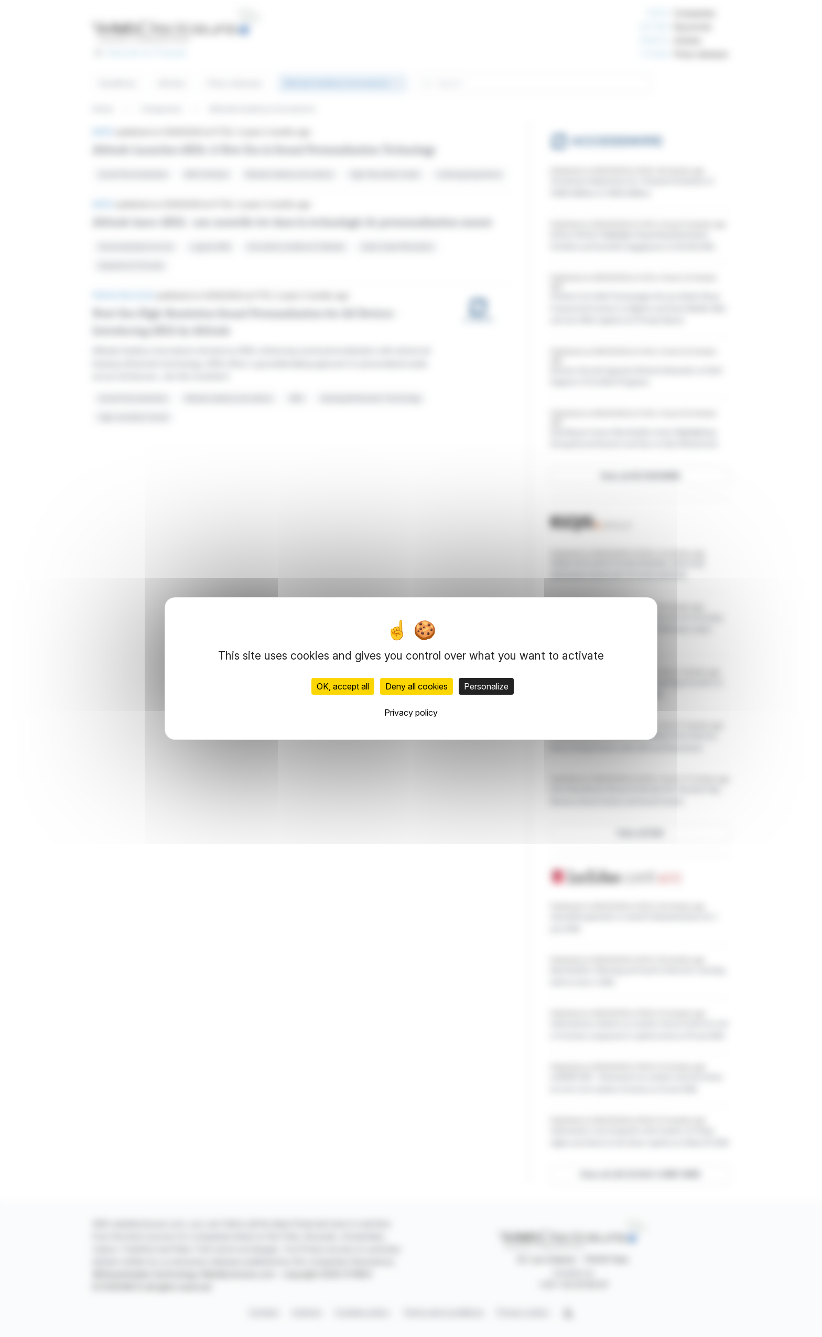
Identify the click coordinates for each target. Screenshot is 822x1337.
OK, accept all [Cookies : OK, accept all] (343, 686)
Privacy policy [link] (411, 712)
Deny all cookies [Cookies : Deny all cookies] (416, 686)
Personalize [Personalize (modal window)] (486, 686)
